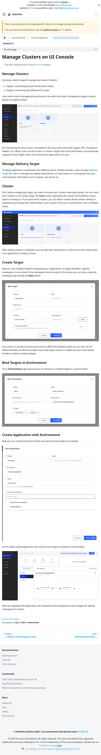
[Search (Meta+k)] (96, 14)
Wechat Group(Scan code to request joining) (24, 687)
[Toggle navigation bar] (4, 14)
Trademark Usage (47, 745)
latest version (51, 29)
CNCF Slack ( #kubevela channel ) (19, 679)
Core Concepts (9, 664)
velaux (38, 64)
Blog (4, 707)
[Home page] (4, 38)
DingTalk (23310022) (12, 683)
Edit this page (10, 619)
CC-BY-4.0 (83, 731)
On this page (10, 49)
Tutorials (6, 659)
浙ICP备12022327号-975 (67, 749)
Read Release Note (63, 5)
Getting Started (9, 655)
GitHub (64, 2)
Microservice (8, 715)
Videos (5, 711)
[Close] (99, 5)
